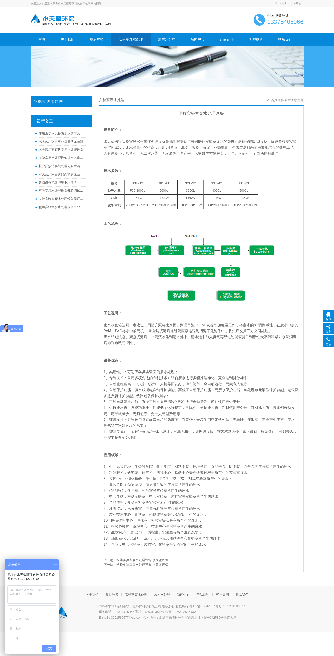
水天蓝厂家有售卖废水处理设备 (61, 149)
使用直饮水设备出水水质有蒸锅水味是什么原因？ (62, 133)
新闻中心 (197, 39)
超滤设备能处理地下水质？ (58, 182)
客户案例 (256, 39)
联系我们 (295, 3)
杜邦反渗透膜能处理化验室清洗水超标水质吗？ (62, 166)
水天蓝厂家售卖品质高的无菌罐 (61, 141)
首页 (41, 39)
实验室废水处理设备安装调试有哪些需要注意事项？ (62, 190)
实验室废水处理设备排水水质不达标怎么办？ (62, 158)
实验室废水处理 (131, 39)
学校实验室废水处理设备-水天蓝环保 (142, 565)
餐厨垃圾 (96, 39)
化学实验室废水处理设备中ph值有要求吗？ (62, 207)
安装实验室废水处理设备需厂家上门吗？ (62, 199)
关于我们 (280, 3)
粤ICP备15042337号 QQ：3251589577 (217, 606)
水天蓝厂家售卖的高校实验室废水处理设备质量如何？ (62, 174)
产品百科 (227, 39)
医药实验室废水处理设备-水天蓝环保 (142, 560)
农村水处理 (166, 39)
